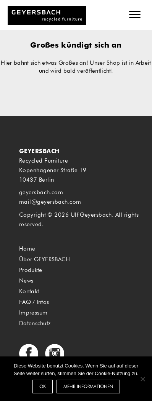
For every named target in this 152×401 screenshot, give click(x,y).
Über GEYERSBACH (44, 259)
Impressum (33, 313)
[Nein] (142, 379)
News (26, 281)
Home (27, 249)
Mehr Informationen (88, 387)
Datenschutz (34, 323)
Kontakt (29, 291)
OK (42, 387)
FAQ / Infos (34, 302)
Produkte (30, 270)
